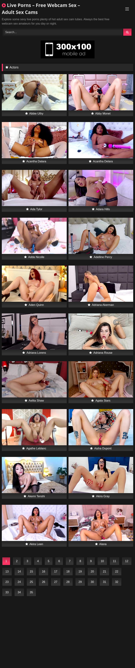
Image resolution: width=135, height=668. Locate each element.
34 (19, 592)
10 (102, 561)
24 (19, 581)
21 (104, 571)
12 (126, 561)
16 (43, 571)
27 (55, 581)
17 (55, 571)
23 (7, 581)
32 (116, 581)
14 (19, 571)
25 (31, 581)
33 (7, 592)
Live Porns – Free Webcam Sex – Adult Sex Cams (41, 8)
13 (7, 571)
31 (104, 581)
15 (31, 571)
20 (92, 571)
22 (116, 571)
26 (43, 581)
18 (68, 571)
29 (80, 581)
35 (31, 592)
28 (68, 581)
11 (114, 561)
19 (80, 571)
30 (92, 581)
